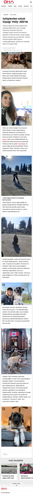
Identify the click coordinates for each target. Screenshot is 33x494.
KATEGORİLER (5, 492)
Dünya (20, 6)
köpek (13, 42)
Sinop (4, 26)
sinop (5, 454)
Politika (10, 6)
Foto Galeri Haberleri (13, 14)
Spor (15, 6)
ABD (14, 39)
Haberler (5, 14)
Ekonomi (26, 6)
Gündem (3, 6)
